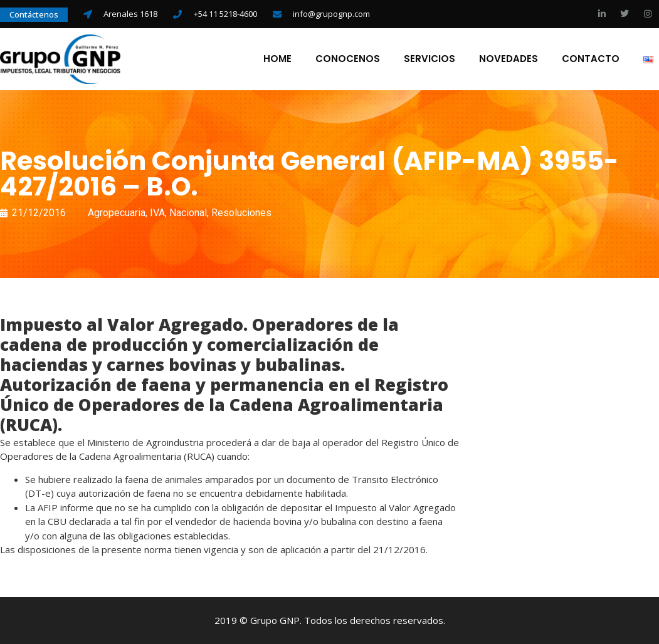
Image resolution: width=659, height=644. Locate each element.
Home (277, 59)
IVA (157, 213)
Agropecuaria (116, 213)
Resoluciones (241, 213)
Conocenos (347, 59)
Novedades (508, 59)
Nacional (188, 213)
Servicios (429, 59)
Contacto (590, 59)
